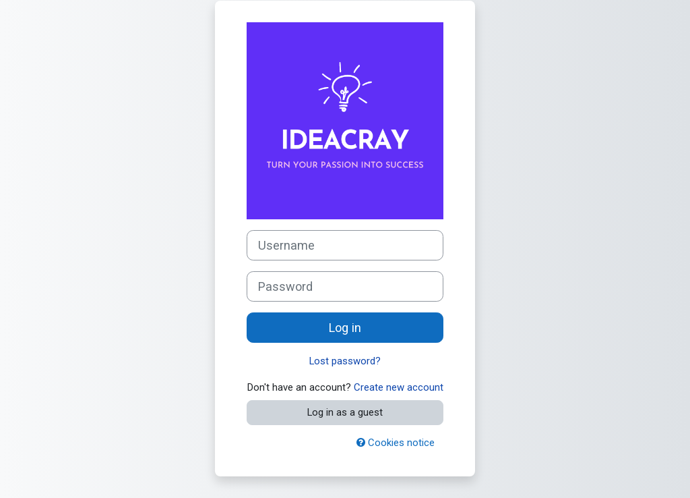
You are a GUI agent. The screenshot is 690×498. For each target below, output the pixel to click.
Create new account (398, 387)
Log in (345, 328)
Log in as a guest (345, 412)
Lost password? (345, 361)
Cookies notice (395, 443)
